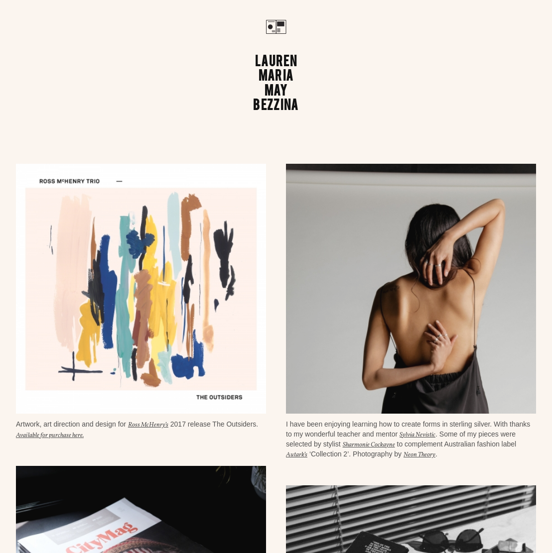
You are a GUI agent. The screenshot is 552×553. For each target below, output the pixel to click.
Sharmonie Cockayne (369, 445)
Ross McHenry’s (148, 425)
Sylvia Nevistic (417, 435)
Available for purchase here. (50, 435)
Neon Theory (419, 454)
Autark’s (296, 454)
